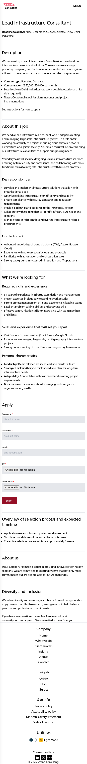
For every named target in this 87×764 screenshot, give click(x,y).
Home (43, 635)
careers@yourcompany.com (18, 620)
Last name (6, 430)
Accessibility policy (43, 711)
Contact (43, 662)
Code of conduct (44, 722)
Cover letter (7, 481)
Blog (43, 684)
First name (6, 414)
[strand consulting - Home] (11, 6)
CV (3, 464)
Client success (43, 646)
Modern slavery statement (43, 717)
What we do (43, 641)
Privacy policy (43, 706)
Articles (43, 679)
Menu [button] (79, 6)
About (43, 657)
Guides (43, 689)
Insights (43, 651)
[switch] (33, 740)
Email (4, 447)
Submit (9, 500)
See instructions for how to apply (21, 109)
